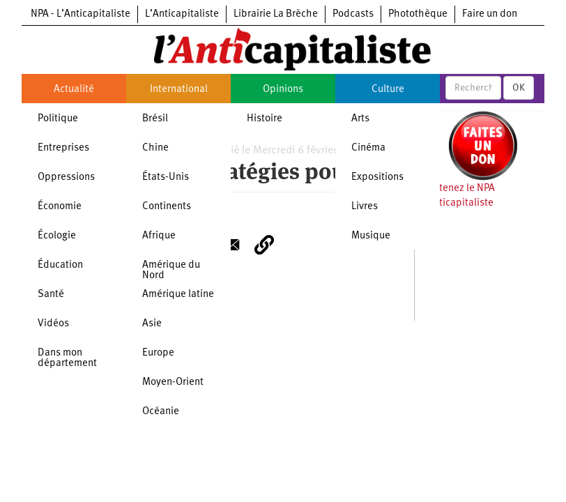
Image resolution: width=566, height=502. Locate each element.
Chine (155, 148)
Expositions (377, 177)
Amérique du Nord (171, 270)
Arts (360, 119)
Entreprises (63, 148)
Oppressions (66, 177)
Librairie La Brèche (276, 14)
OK (518, 88)
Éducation (60, 265)
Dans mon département (67, 358)
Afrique (159, 236)
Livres (364, 206)
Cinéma (368, 148)
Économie (60, 206)
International (179, 89)
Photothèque (418, 14)
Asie (152, 324)
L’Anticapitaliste (182, 14)
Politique (58, 119)
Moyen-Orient (173, 382)
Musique (370, 236)
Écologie (57, 236)
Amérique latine (178, 294)
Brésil (155, 119)
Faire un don (489, 14)
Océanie (160, 411)
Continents (166, 206)
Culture (388, 89)
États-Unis (165, 177)
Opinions (283, 89)
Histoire (264, 119)
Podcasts (353, 14)
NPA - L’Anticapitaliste (80, 14)
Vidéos (53, 324)
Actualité (74, 89)
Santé (51, 294)
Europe (158, 353)
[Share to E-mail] (231, 245)
